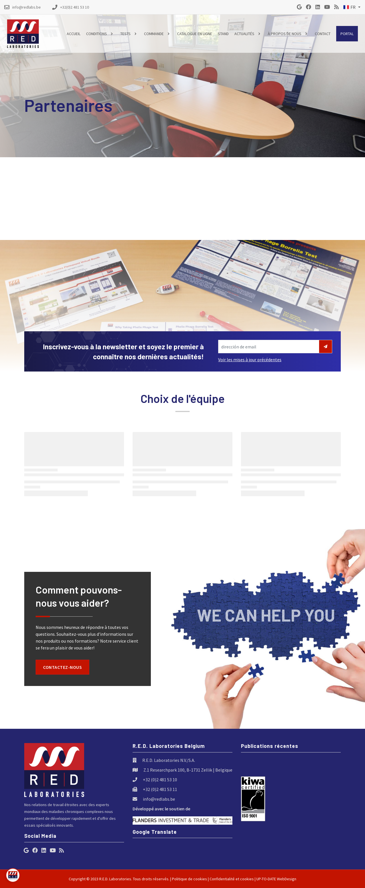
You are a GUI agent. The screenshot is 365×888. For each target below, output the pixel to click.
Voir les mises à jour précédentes (249, 359)
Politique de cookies (189, 878)
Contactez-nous (62, 667)
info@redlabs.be (159, 799)
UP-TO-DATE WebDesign (276, 878)
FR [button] (349, 7)
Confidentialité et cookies (232, 878)
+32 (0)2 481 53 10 (160, 779)
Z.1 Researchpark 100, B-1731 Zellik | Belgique (187, 770)
